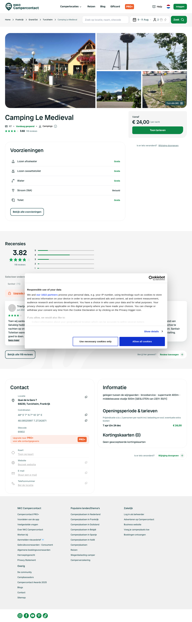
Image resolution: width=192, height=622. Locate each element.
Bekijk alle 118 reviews (20, 354)
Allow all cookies (142, 341)
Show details (151, 331)
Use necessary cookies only (96, 341)
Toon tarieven (158, 130)
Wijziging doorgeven (168, 145)
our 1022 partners (47, 294)
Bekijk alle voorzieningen (27, 211)
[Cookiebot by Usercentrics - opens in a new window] (151, 278)
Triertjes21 (23, 306)
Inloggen (180, 6)
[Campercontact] (24, 6)
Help (157, 6)
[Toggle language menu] (168, 6)
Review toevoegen (172, 354)
